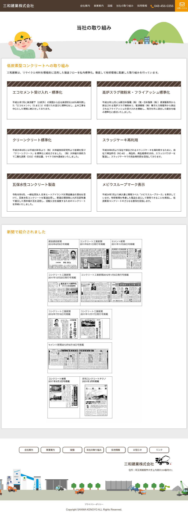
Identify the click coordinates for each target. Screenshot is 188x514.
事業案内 (99, 5)
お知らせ (137, 450)
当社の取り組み (124, 5)
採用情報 (142, 5)
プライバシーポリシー (94, 504)
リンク (159, 450)
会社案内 (85, 5)
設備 (109, 5)
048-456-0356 (163, 5)
